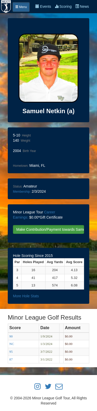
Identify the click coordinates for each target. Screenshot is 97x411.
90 (11, 336)
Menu (21, 7)
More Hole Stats (26, 296)
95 (11, 352)
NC (11, 344)
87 (11, 359)
